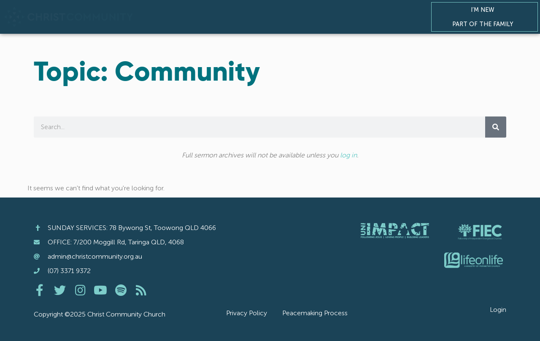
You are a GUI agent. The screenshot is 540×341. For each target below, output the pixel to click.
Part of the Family (484, 24)
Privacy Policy (246, 313)
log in (348, 155)
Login (498, 310)
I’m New (485, 9)
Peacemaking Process (315, 313)
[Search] (495, 127)
